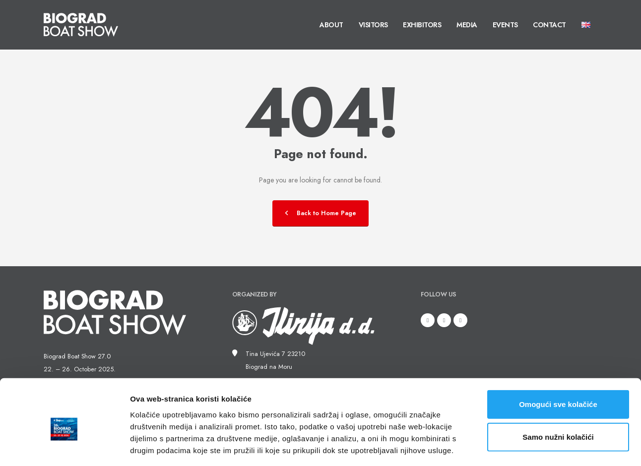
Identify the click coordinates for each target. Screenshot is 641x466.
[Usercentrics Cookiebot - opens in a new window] (64, 446)
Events (505, 25)
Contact (549, 25)
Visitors (373, 25)
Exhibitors (422, 25)
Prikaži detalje (514, 446)
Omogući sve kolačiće (558, 360)
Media (466, 25)
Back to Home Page (320, 213)
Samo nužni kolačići (557, 393)
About (331, 25)
